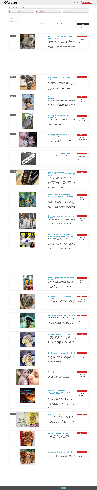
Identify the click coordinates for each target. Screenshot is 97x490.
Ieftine (63, 23)
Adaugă (86, 2)
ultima (24, 478)
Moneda (38, 23)
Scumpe (69, 23)
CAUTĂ (83, 24)
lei (42, 23)
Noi (59, 23)
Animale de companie (15, 7)
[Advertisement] (45, 62)
